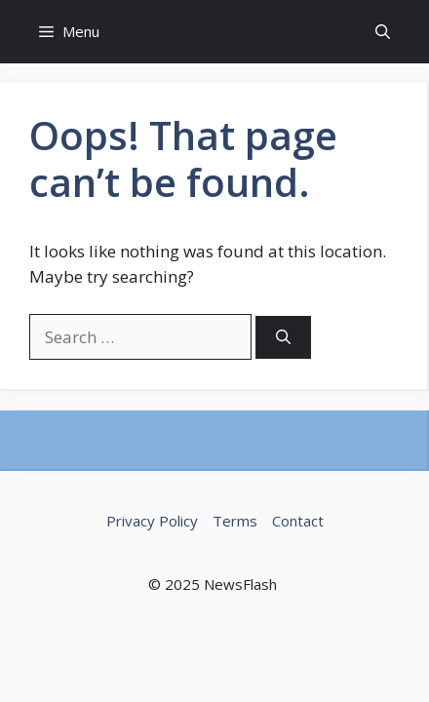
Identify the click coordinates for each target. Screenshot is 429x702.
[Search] (283, 338)
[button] (383, 31)
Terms (235, 520)
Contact (298, 520)
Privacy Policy (152, 520)
